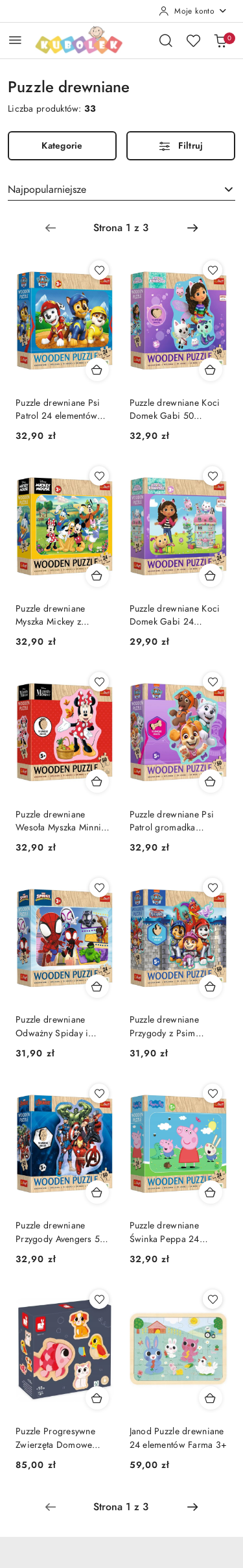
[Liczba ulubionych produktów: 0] (193, 40)
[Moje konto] (193, 11)
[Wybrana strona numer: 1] (121, 228)
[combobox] (121, 190)
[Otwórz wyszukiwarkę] (166, 40)
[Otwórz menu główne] (15, 39)
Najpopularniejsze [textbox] (47, 189)
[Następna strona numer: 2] (192, 228)
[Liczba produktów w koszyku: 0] (220, 40)
